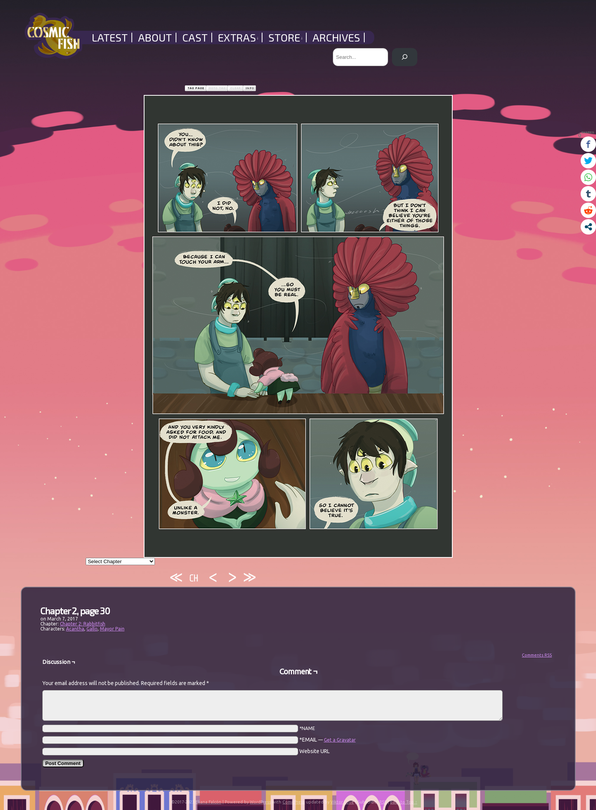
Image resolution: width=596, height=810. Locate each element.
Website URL (314, 751)
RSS (383, 802)
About (155, 37)
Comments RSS (537, 655)
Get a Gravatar (340, 739)
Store (285, 37)
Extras (238, 37)
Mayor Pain (112, 628)
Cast (195, 37)
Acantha (75, 628)
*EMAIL (327, 740)
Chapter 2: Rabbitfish (82, 623)
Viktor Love (342, 802)
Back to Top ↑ (403, 802)
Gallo (92, 628)
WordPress (260, 802)
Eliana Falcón (208, 802)
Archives (336, 37)
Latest (110, 37)
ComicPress (293, 802)
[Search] (404, 57)
